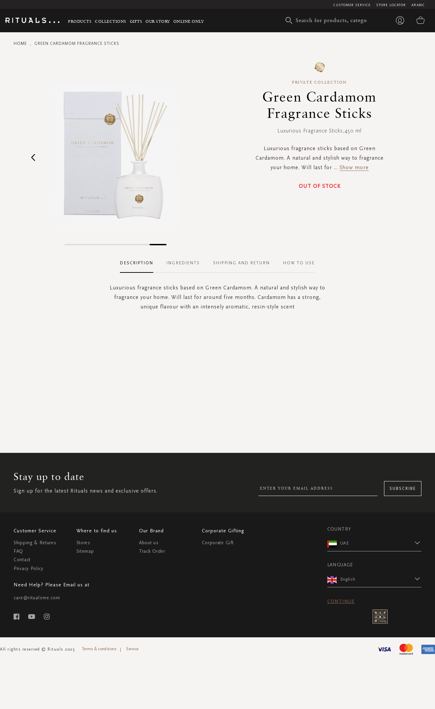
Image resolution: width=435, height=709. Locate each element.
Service (132, 648)
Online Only (188, 21)
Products (79, 21)
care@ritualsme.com (37, 598)
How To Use (299, 263)
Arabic (418, 5)
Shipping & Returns (35, 543)
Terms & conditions (99, 648)
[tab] (140, 263)
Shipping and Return (241, 263)
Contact (22, 560)
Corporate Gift (218, 543)
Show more (354, 167)
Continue (341, 601)
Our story (157, 21)
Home (20, 43)
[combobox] (327, 20)
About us (149, 543)
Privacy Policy (29, 568)
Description (136, 263)
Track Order (152, 551)
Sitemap (85, 551)
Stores (83, 543)
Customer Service (351, 5)
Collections (110, 21)
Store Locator (391, 5)
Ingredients (183, 263)
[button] (33, 157)
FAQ (18, 551)
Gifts (136, 21)
